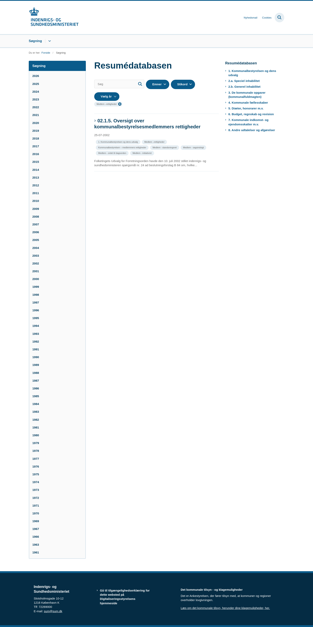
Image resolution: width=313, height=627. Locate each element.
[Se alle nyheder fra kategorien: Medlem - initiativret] (142, 152)
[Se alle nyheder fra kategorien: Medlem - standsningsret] (165, 147)
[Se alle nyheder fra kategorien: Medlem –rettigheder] (155, 141)
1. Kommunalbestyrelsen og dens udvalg (252, 73)
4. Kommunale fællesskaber (248, 102)
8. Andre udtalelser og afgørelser (251, 130)
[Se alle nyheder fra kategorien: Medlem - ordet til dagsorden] (112, 152)
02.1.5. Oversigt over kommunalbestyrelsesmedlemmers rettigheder (147, 123)
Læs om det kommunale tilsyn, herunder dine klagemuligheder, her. (225, 608)
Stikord (182, 84)
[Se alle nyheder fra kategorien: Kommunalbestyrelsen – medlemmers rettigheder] (122, 147)
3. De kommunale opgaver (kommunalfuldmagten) (246, 94)
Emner (157, 84)
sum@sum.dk (53, 611)
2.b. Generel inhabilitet (244, 86)
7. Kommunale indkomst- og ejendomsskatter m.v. (248, 122)
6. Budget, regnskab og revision (251, 114)
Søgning (35, 41)
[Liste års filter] (106, 96)
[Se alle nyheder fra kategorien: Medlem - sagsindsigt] (194, 147)
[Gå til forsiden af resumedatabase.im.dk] (54, 17)
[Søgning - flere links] (49, 41)
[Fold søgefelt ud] (279, 17)
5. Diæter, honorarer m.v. (245, 108)
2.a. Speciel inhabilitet (244, 81)
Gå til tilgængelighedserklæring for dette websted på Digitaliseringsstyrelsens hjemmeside (125, 597)
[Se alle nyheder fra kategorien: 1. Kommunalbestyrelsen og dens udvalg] (118, 141)
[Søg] (119, 84)
